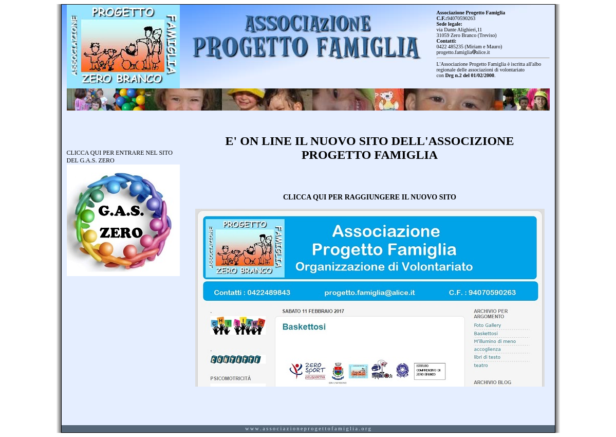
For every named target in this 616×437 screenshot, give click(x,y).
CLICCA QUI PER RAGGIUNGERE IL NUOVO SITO (369, 197)
